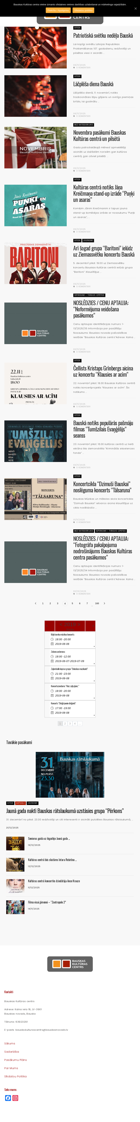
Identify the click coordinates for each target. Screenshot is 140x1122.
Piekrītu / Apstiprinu (58, 10)
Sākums (9, 1043)
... (80, 723)
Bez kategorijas (83, 124)
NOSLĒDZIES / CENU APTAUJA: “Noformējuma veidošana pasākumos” (100, 309)
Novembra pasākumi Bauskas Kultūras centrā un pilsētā (99, 135)
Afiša (77, 27)
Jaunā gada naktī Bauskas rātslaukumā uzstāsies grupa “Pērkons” (65, 810)
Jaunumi (88, 240)
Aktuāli (20, 803)
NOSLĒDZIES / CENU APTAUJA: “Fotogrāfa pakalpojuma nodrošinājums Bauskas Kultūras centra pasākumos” (102, 547)
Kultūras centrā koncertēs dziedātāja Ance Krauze (54, 881)
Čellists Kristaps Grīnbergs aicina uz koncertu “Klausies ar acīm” (103, 371)
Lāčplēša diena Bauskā (93, 84)
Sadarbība (11, 1052)
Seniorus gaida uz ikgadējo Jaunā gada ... (49, 838)
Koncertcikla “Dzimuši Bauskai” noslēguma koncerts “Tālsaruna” (102, 487)
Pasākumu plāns (15, 1060)
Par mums (11, 1068)
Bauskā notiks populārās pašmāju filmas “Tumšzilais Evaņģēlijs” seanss (103, 429)
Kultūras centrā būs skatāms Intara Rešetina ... (52, 860)
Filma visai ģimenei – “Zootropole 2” (47, 902)
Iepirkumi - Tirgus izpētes (89, 295)
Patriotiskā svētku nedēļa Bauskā (103, 35)
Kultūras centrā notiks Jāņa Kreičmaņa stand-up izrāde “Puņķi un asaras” (103, 193)
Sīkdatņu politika (15, 1076)
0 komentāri (82, 67)
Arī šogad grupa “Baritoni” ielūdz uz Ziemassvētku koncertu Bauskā (103, 251)
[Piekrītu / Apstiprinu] (135, 8)
